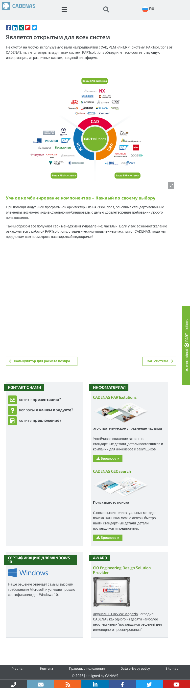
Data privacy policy (135, 668)
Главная (18, 668)
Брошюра (107, 458)
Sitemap (172, 668)
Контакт (46, 668)
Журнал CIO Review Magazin (115, 614)
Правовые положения (87, 668)
